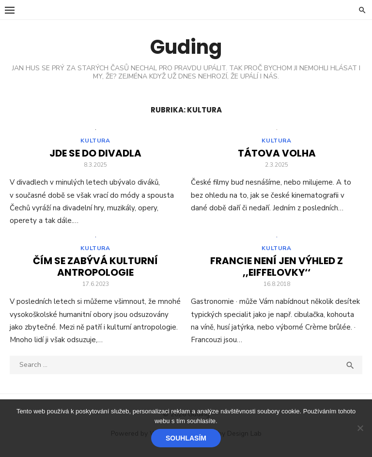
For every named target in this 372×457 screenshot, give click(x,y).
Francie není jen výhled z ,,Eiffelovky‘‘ (276, 269)
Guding (186, 47)
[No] (360, 428)
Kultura (95, 142)
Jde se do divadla (95, 154)
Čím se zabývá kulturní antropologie (95, 269)
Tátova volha (277, 154)
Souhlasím (186, 438)
